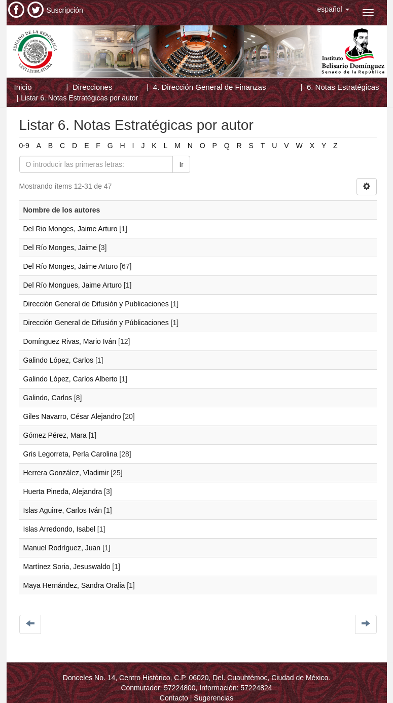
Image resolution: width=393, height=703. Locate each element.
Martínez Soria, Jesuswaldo (67, 567)
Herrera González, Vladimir (66, 473)
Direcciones (92, 87)
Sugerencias (213, 698)
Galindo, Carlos (48, 398)
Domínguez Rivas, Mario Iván (70, 341)
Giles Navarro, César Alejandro (72, 416)
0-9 (24, 146)
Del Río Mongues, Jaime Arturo (72, 285)
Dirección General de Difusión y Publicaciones (96, 304)
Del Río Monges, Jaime (60, 247)
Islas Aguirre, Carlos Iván (62, 510)
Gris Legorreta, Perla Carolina (70, 454)
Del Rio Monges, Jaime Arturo (70, 229)
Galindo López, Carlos (58, 360)
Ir (181, 164)
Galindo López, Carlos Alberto (70, 379)
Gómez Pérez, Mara (55, 435)
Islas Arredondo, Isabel (59, 529)
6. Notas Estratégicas (343, 87)
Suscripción (65, 10)
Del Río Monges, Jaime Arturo (70, 266)
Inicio (23, 87)
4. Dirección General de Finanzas (209, 87)
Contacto (174, 698)
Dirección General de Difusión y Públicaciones (96, 323)
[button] (333, 9)
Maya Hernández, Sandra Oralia (74, 585)
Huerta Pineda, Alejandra (62, 491)
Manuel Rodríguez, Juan (62, 548)
